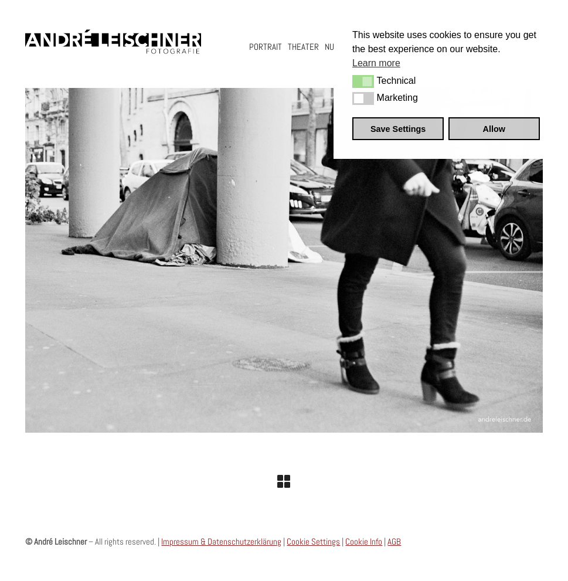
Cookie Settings (313, 541)
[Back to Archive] (283, 481)
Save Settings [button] (398, 129)
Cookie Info (363, 541)
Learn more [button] (376, 63)
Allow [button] (494, 129)
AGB (394, 541)
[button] (363, 81)
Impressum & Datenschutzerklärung (221, 541)
